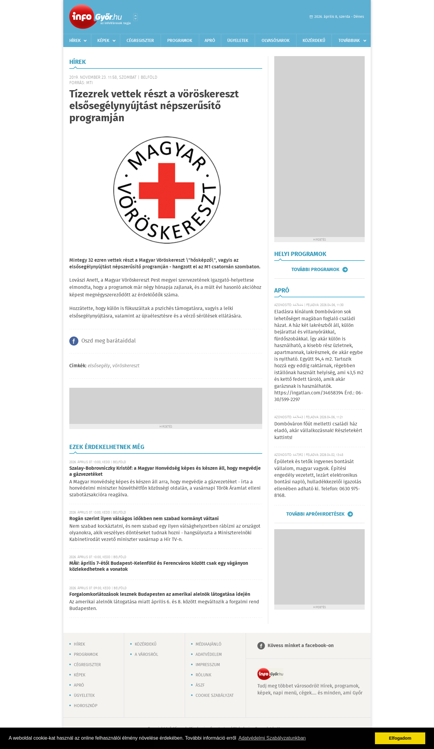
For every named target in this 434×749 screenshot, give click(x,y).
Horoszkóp (85, 706)
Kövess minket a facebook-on (301, 645)
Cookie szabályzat (215, 695)
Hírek (75, 40)
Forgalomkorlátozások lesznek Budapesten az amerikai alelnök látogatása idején (159, 594)
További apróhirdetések (315, 514)
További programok (315, 269)
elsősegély (99, 366)
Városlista (135, 17)
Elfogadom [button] (400, 738)
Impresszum (208, 665)
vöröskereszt (126, 366)
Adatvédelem (209, 654)
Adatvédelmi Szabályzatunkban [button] (272, 738)
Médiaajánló (209, 644)
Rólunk (203, 675)
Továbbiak (349, 40)
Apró (210, 40)
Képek (103, 40)
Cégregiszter (140, 40)
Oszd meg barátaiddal (108, 341)
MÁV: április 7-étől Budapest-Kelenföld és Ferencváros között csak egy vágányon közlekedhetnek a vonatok (158, 566)
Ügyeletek (237, 40)
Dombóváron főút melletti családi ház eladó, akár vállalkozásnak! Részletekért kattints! (318, 430)
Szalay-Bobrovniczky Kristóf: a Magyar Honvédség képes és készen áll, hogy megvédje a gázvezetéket (165, 471)
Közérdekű (314, 40)
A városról (146, 654)
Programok (179, 40)
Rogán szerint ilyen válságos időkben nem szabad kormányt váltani (144, 519)
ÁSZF (200, 685)
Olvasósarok (276, 40)
